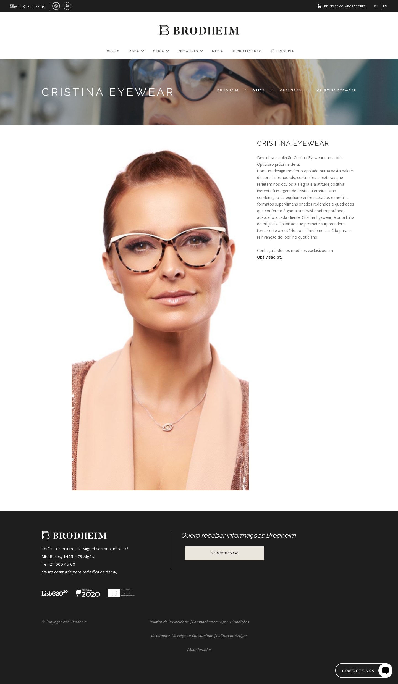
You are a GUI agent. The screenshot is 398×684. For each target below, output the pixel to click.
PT (376, 6)
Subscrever (224, 553)
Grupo (113, 51)
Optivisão (291, 90)
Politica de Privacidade (168, 621)
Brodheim (228, 90)
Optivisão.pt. (269, 257)
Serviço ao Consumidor (193, 635)
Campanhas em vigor (210, 621)
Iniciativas (188, 51)
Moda (134, 51)
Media (217, 51)
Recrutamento (247, 51)
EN (385, 6)
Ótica (158, 51)
